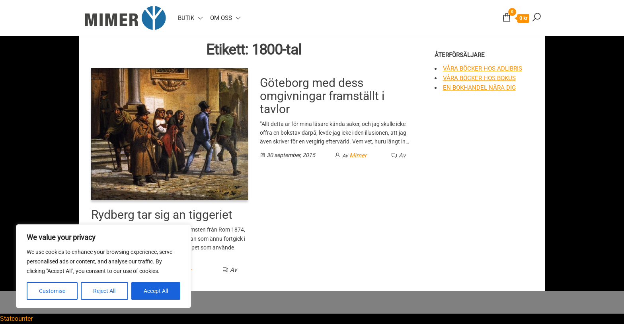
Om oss (221, 18)
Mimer (358, 155)
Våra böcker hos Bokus (479, 78)
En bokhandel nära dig (479, 87)
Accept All (156, 291)
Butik (186, 18)
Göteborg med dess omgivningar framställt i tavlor (322, 96)
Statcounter (16, 318)
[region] (103, 266)
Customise (52, 291)
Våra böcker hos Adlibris (482, 68)
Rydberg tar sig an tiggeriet (161, 215)
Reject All (104, 291)
